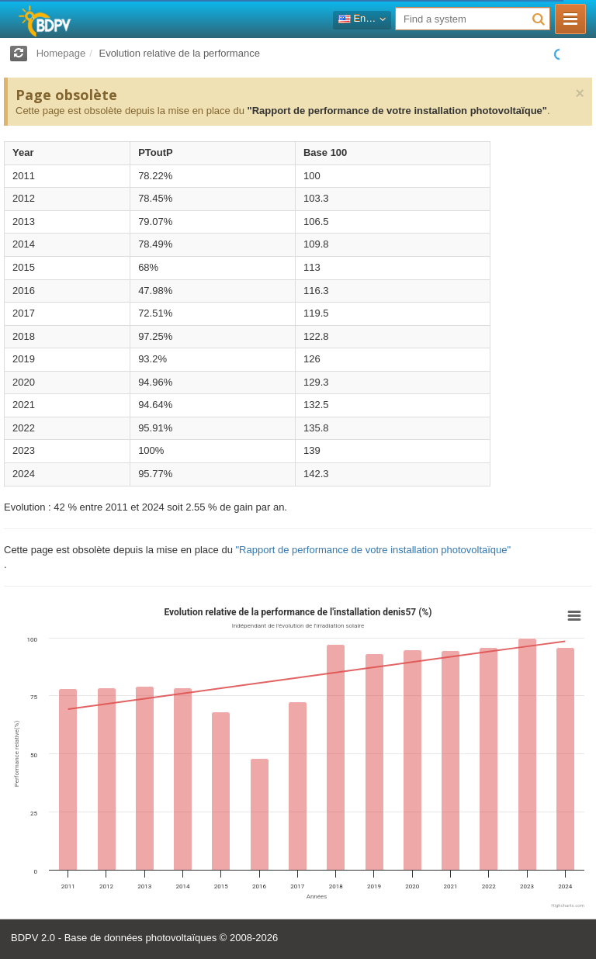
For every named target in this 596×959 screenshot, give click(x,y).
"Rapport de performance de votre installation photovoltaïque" (396, 110)
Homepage (61, 53)
